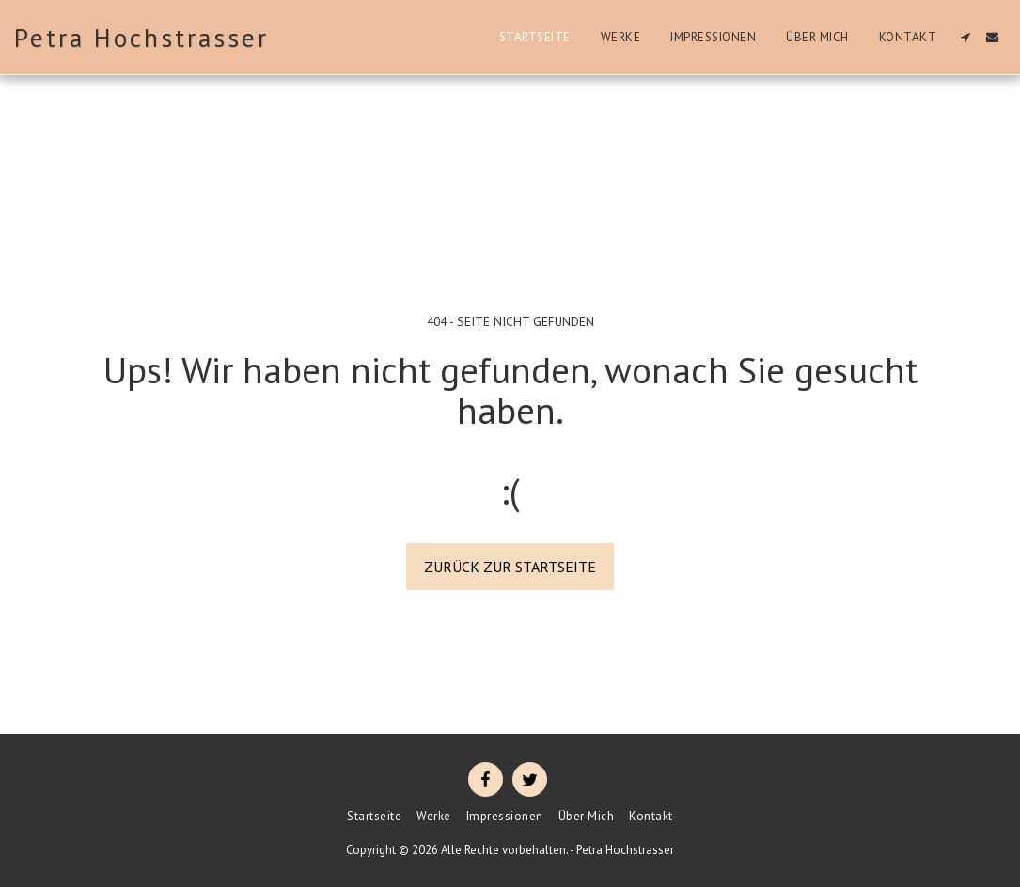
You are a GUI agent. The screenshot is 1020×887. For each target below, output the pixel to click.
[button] (965, 37)
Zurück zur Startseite (510, 566)
